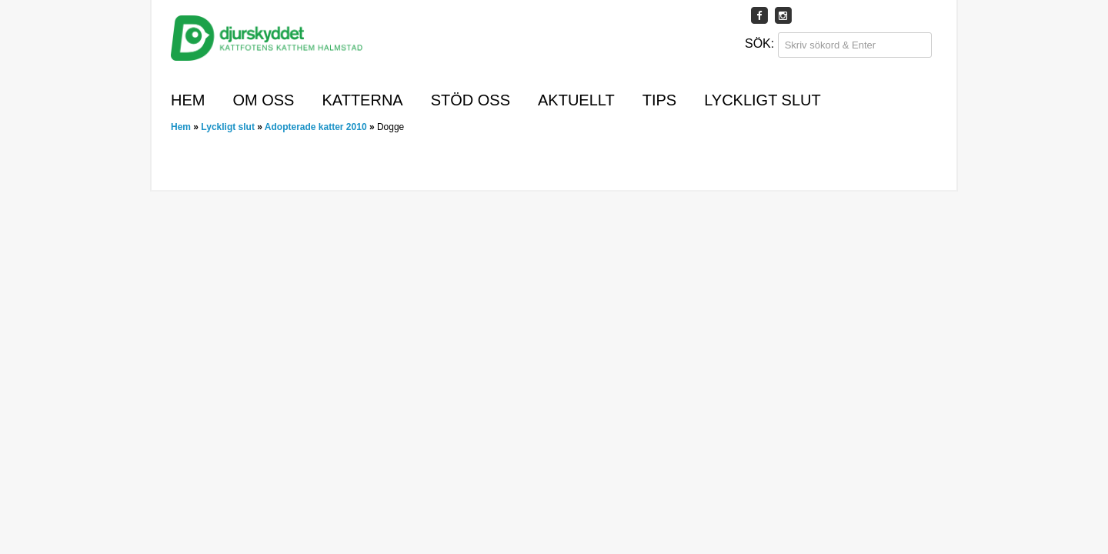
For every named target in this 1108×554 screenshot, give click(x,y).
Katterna (362, 100)
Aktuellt (576, 100)
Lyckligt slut (762, 100)
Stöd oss (470, 100)
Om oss (263, 100)
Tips (659, 100)
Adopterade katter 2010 (316, 127)
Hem (188, 100)
